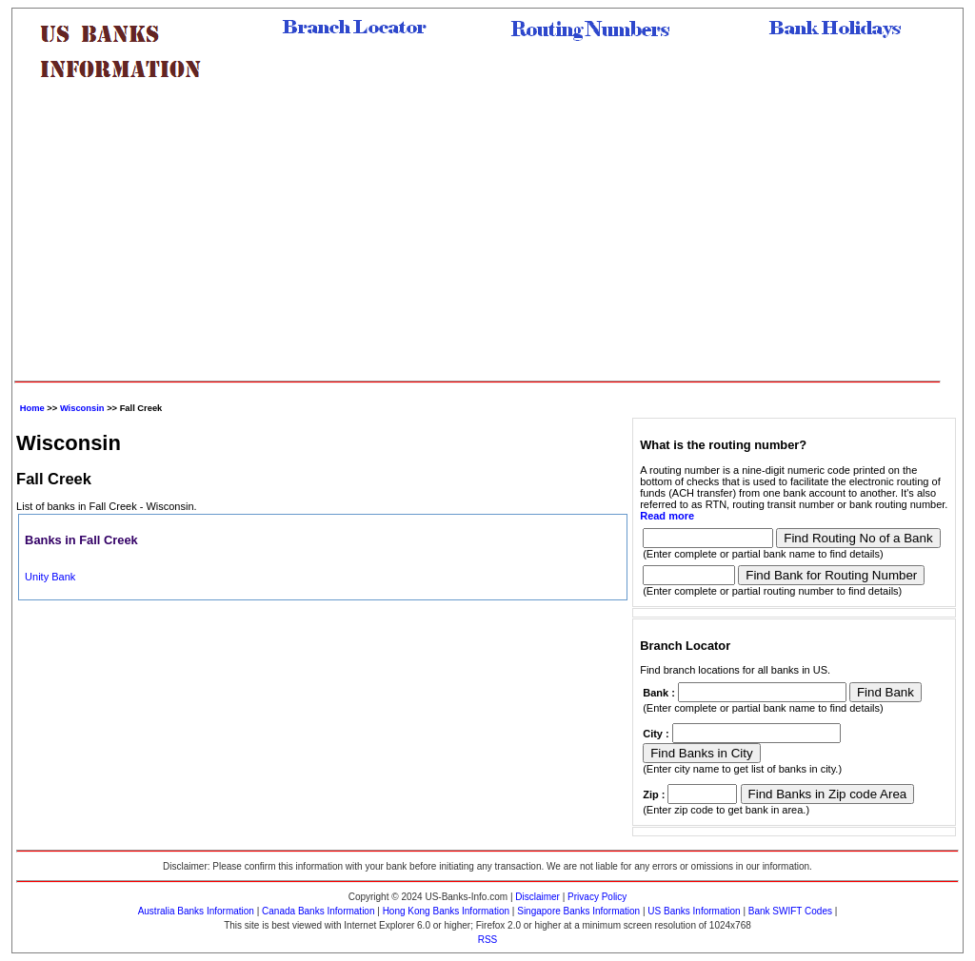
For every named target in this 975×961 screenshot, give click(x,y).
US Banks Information (693, 911)
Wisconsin (82, 408)
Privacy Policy (597, 897)
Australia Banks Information (196, 911)
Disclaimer (537, 897)
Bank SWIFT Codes (790, 911)
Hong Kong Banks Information (446, 911)
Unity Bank (50, 576)
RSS (488, 939)
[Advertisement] (477, 238)
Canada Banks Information (318, 911)
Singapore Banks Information (578, 911)
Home (32, 408)
